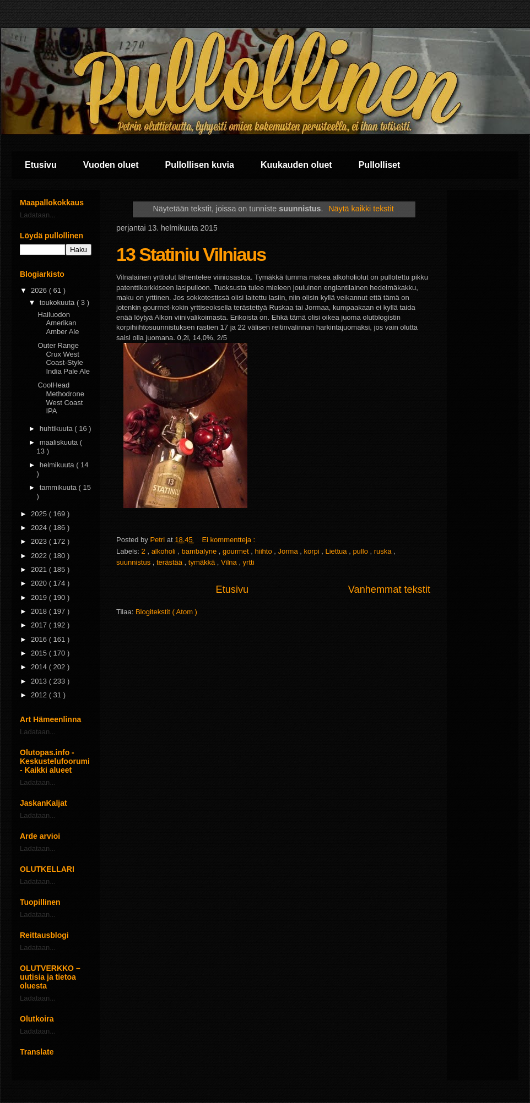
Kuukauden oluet (296, 165)
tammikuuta (59, 487)
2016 (40, 639)
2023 (40, 541)
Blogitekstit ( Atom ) (166, 612)
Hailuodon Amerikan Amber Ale (58, 323)
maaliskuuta (60, 442)
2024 (40, 527)
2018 (40, 611)
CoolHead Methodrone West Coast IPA (60, 398)
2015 (40, 653)
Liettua (337, 551)
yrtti (249, 562)
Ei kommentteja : (229, 540)
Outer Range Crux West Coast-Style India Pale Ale (63, 358)
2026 (40, 290)
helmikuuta (58, 465)
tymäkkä (202, 562)
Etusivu (41, 165)
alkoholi (165, 551)
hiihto (264, 551)
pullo (361, 551)
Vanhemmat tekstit (389, 589)
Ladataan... (38, 215)
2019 (40, 597)
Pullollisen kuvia (199, 165)
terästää (170, 562)
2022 (40, 556)
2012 (40, 695)
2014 (40, 667)
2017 (40, 625)
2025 (40, 514)
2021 (40, 569)
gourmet (237, 551)
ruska (383, 551)
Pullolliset (380, 165)
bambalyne (200, 551)
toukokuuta (58, 302)
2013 (40, 681)
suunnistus (134, 562)
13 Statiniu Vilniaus (191, 254)
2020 (40, 583)
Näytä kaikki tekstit (360, 208)
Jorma (289, 551)
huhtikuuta (57, 428)
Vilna (230, 562)
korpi (312, 551)
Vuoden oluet (111, 165)
